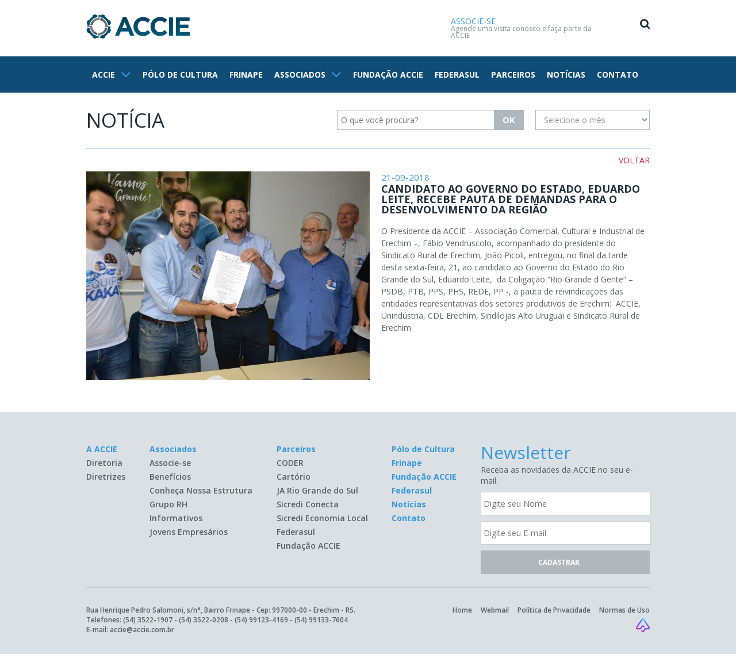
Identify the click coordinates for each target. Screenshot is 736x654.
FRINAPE (246, 74)
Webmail (495, 610)
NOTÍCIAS (566, 74)
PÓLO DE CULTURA (180, 74)
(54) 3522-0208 (203, 620)
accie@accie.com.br (142, 629)
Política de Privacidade (554, 610)
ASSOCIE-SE (473, 21)
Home (462, 610)
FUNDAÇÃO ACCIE (388, 74)
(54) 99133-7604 (321, 620)
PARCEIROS (513, 74)
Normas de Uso (624, 610)
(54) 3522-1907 (147, 620)
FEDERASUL (457, 74)
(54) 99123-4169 (261, 620)
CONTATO (617, 74)
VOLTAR (634, 160)
